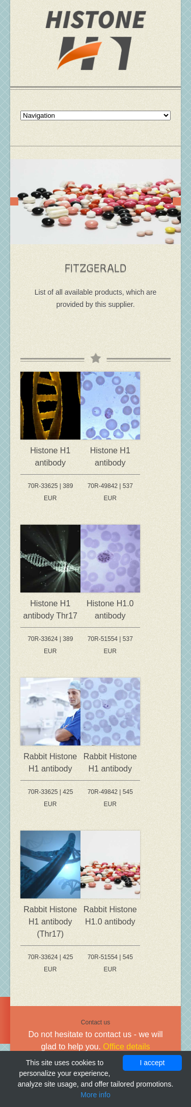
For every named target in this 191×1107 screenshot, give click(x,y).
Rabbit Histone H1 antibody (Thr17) (50, 921)
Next (177, 201)
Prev (14, 201)
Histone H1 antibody (50, 456)
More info (95, 1095)
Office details (126, 1046)
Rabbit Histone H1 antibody (50, 762)
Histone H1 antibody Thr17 (50, 609)
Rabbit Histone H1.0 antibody (110, 915)
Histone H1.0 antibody (110, 609)
